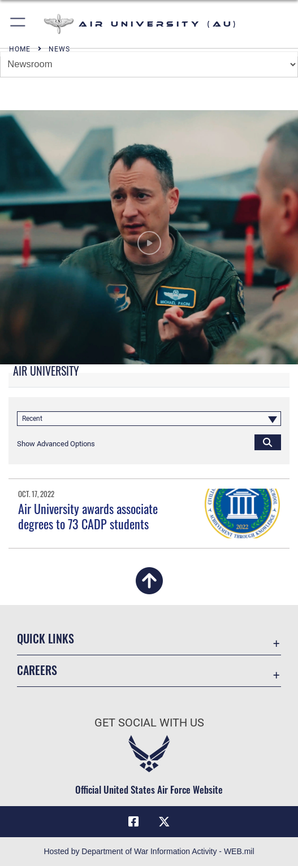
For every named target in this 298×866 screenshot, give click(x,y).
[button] (18, 24)
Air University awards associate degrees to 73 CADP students (88, 515)
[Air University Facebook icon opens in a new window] (133, 821)
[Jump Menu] (149, 64)
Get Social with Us (149, 722)
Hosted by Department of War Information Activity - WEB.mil (149, 851)
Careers (37, 670)
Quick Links (45, 638)
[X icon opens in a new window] (164, 821)
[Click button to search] (267, 442)
